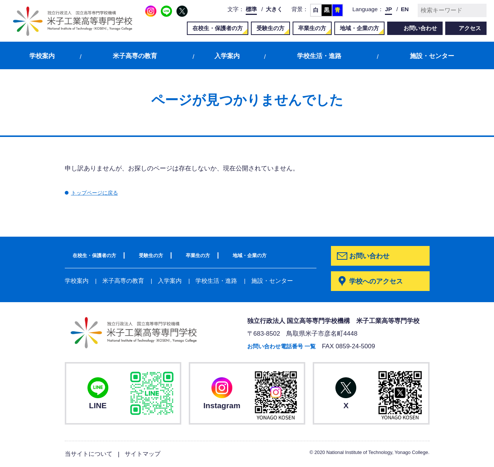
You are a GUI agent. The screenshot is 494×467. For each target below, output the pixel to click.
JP (388, 9)
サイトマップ (147, 454)
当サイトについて (90, 454)
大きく (274, 9)
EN (405, 9)
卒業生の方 (312, 28)
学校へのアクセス (378, 281)
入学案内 (227, 56)
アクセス (470, 28)
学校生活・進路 (319, 56)
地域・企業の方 (359, 28)
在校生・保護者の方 (217, 28)
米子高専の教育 (135, 56)
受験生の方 (270, 28)
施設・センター (432, 56)
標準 (251, 9)
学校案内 (42, 56)
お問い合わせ (420, 28)
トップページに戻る (99, 192)
